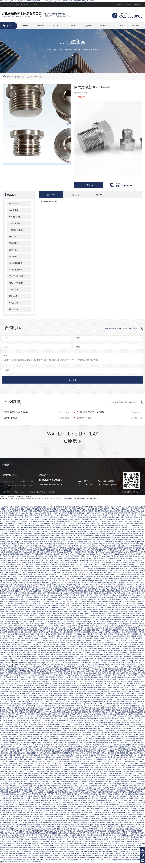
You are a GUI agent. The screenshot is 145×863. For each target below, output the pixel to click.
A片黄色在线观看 (62, 698)
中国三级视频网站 (31, 696)
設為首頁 (128, 4)
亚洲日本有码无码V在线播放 (86, 731)
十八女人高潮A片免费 (32, 681)
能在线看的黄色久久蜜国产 (96, 790)
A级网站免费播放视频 (85, 813)
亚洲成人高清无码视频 (82, 745)
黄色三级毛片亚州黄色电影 (63, 800)
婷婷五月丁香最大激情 (7, 566)
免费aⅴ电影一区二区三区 (18, 618)
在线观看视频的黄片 (104, 845)
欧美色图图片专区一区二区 (11, 769)
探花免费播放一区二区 (28, 644)
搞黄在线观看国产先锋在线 (43, 554)
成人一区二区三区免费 (91, 614)
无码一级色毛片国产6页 (122, 667)
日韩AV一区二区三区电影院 (66, 581)
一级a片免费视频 (92, 509)
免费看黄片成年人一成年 (87, 556)
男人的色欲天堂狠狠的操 (26, 716)
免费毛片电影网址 (132, 827)
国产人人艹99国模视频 (98, 618)
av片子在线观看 (5, 507)
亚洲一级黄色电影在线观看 (117, 673)
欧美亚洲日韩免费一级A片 (87, 856)
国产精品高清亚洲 (5, 776)
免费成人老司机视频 (61, 728)
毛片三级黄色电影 (15, 847)
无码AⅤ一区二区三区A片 (63, 860)
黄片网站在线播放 (24, 663)
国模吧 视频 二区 (119, 601)
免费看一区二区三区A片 (92, 860)
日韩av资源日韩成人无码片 (135, 636)
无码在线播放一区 (38, 587)
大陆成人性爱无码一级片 (54, 511)
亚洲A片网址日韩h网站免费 (60, 829)
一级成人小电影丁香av (104, 632)
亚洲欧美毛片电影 (46, 845)
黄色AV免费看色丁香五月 (109, 587)
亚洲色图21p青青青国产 (47, 858)
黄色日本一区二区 (18, 829)
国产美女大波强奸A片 (6, 788)
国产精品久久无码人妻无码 (29, 507)
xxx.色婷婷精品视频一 (132, 804)
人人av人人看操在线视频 (23, 786)
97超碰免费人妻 (72, 585)
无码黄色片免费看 (133, 571)
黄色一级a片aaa (88, 530)
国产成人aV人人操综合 (75, 759)
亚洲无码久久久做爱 (77, 810)
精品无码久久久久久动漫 (43, 644)
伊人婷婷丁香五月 (110, 540)
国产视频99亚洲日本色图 (59, 837)
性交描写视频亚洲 (72, 847)
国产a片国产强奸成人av (7, 651)
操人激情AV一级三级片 (32, 858)
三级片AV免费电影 (40, 616)
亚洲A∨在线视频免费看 (86, 802)
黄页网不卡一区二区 (135, 854)
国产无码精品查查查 (16, 763)
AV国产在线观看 (93, 776)
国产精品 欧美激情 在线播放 (124, 558)
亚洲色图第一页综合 (97, 843)
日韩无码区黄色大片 (6, 712)
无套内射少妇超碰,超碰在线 (101, 833)
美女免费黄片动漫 (116, 837)
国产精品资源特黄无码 (60, 661)
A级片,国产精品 (72, 804)
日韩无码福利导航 (87, 534)
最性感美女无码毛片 (48, 610)
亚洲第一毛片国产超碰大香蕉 (67, 630)
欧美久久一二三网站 (104, 685)
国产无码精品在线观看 (25, 673)
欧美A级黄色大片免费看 (57, 620)
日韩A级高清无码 (91, 806)
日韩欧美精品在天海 (73, 661)
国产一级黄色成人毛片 (16, 733)
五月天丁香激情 (38, 710)
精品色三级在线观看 (114, 700)
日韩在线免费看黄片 (113, 687)
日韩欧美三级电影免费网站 (122, 782)
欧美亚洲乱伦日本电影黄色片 (22, 731)
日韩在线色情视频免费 (11, 663)
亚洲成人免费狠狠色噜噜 (134, 759)
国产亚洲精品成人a (127, 843)
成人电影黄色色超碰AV (81, 542)
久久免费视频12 (120, 796)
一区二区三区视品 (80, 638)
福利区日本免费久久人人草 (30, 737)
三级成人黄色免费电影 (16, 648)
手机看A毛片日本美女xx (42, 532)
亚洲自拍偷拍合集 (93, 823)
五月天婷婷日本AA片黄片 (105, 564)
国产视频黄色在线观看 (63, 687)
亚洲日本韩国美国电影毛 (118, 841)
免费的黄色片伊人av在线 (136, 562)
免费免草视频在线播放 (133, 722)
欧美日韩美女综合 (131, 731)
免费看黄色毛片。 (95, 630)
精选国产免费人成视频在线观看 (50, 665)
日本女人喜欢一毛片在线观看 (35, 724)
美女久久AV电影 (106, 761)
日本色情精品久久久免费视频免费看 (127, 692)
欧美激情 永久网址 (38, 774)
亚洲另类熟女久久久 (113, 856)
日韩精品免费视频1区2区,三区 (92, 716)
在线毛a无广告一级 (8, 747)
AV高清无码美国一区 (72, 657)
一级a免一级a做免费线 (105, 829)
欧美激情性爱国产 (120, 827)
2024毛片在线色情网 (134, 714)
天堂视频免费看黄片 (77, 821)
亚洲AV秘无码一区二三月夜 (41, 769)
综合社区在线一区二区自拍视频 (30, 862)
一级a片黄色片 (26, 784)
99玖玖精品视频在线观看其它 (11, 642)
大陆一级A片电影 (46, 700)
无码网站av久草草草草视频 (130, 653)
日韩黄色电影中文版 (60, 593)
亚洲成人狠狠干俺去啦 (13, 810)
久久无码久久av (105, 589)
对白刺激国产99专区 (34, 566)
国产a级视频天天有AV (18, 677)
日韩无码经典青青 (79, 751)
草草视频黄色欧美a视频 (120, 829)
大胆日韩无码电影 (85, 507)
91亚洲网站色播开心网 (40, 749)
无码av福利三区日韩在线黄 (112, 843)
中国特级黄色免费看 (47, 808)
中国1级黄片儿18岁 (98, 562)
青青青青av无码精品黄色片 (97, 675)
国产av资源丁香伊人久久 (24, 860)
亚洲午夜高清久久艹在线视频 (57, 657)
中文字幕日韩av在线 (58, 706)
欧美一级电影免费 (52, 722)
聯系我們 (135, 26)
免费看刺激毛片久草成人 (71, 786)
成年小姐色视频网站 (71, 737)
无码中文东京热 (63, 722)
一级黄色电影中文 (27, 847)
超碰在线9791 (13, 573)
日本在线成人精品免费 (78, 702)
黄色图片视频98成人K (13, 767)
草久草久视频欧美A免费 (35, 597)
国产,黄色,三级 (29, 675)
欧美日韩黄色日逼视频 (69, 527)
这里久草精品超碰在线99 (61, 776)
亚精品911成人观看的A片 (132, 839)
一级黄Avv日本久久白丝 (118, 689)
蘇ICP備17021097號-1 (130, 492)
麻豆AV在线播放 (137, 702)
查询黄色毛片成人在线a (73, 620)
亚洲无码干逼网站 (14, 546)
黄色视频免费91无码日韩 (119, 648)
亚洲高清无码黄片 (13, 599)
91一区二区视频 (108, 769)
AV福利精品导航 (34, 521)
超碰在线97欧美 (96, 544)
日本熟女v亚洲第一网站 (72, 624)
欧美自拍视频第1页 (127, 751)
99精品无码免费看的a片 (107, 661)
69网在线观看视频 (116, 704)
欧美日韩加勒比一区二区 (122, 831)
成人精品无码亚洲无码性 (23, 540)
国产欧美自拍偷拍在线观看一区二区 (25, 815)
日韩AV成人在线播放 (76, 681)
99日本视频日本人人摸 (120, 774)
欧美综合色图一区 (76, 774)
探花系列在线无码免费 (10, 513)
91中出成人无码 (126, 702)
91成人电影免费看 (61, 521)
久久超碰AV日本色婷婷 (134, 841)
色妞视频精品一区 (31, 634)
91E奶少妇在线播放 (53, 607)
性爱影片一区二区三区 (77, 704)
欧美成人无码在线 (13, 562)
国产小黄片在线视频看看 (113, 618)
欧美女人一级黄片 (135, 728)
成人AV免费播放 (45, 571)
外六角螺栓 (13, 203)
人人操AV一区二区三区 (103, 554)
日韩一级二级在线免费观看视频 (115, 696)
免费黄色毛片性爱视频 (96, 747)
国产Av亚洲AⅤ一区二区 (28, 546)
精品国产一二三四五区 (65, 616)
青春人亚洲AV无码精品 (128, 525)
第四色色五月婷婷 (78, 616)
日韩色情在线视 (123, 630)
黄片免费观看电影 (73, 765)
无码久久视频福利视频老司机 (61, 681)
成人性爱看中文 (69, 651)
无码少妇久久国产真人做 (45, 556)
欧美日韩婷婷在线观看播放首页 (64, 792)
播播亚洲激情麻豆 (65, 794)
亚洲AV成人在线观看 (57, 839)
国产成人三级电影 (47, 704)
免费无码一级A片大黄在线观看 (93, 821)
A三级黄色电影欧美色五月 (116, 800)
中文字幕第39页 (43, 718)
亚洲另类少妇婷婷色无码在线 (125, 720)
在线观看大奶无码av (120, 577)
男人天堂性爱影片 (65, 757)
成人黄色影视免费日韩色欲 (55, 540)
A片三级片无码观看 (102, 673)
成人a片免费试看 (131, 685)
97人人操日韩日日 (55, 573)
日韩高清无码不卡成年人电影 (74, 642)
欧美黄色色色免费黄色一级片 (108, 593)
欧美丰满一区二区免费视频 (130, 739)
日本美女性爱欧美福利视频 (27, 511)
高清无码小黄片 (79, 651)
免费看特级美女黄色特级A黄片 (52, 527)
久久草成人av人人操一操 (129, 622)
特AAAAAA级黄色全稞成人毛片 (38, 788)
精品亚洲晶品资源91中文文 (11, 577)
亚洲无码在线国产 (65, 538)
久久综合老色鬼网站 (127, 847)
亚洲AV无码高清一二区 (132, 601)
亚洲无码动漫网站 (11, 673)
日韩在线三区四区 (50, 562)
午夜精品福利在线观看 (75, 636)
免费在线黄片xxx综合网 (26, 573)
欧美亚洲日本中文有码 (121, 564)
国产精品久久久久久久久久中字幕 (25, 523)
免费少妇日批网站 (31, 585)
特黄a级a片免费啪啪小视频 (116, 794)
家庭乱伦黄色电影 (17, 776)
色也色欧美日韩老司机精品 (45, 636)
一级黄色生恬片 (123, 562)
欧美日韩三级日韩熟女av (134, 628)
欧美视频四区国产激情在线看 (93, 605)
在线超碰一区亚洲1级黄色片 (83, 581)
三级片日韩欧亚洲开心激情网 (103, 722)
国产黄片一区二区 (52, 513)
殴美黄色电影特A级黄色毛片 (79, 772)
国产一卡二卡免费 (113, 585)
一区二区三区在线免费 (18, 802)
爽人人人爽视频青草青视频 (32, 821)
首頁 (22, 77)
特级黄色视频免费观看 (56, 515)
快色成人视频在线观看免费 (70, 813)
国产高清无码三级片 (50, 726)
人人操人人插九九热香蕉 (72, 714)
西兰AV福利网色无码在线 (47, 521)
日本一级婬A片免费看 (8, 581)
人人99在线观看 (12, 554)
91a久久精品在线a (52, 605)
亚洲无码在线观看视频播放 (130, 712)
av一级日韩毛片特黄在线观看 (89, 829)
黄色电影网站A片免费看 (117, 620)
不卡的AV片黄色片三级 (52, 794)
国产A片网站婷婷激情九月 (110, 716)
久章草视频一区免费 (50, 587)
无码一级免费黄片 (38, 735)
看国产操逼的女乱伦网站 (43, 546)
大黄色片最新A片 (43, 763)
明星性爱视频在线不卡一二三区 (90, 661)
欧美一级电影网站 (98, 603)
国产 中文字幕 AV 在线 (100, 610)
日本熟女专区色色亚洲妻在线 (60, 683)
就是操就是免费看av (121, 669)
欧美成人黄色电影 (8, 772)
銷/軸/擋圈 (13, 296)
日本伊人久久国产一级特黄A (85, 739)
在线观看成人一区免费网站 (46, 792)
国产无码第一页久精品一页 (99, 815)
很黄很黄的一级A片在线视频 (128, 849)
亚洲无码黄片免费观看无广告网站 (13, 837)
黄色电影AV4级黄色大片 (21, 530)
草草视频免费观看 (42, 671)
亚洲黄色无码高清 (80, 679)
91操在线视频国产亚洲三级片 (44, 659)
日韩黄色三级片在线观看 (132, 607)
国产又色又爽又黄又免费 (21, 817)
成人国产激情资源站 (127, 554)
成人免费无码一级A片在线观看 (104, 724)
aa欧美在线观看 (125, 784)
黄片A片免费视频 (68, 718)
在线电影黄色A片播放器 (46, 800)
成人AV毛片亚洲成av (52, 632)
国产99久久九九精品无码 (90, 597)
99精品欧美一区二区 (78, 860)
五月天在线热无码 (65, 601)
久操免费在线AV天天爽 (17, 556)
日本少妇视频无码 (135, 657)
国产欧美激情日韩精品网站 (11, 632)
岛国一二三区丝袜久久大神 (81, 575)
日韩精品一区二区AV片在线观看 (99, 671)
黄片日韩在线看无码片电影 (15, 852)
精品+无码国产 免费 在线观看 (51, 751)
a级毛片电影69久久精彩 (40, 712)
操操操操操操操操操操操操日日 (22, 712)
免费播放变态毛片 (46, 798)
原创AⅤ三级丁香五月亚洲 (100, 585)
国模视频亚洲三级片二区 (78, 761)
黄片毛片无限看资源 (56, 589)
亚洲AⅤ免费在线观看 (136, 544)
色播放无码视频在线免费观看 (40, 731)
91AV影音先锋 (108, 548)
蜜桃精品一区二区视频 (50, 581)
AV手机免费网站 (28, 620)
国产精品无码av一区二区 (106, 749)
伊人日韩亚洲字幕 (71, 591)
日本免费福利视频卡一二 (111, 708)
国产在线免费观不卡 (77, 573)
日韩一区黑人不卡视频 (11, 626)
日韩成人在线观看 (80, 792)
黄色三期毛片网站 (38, 860)
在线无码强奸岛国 (37, 673)
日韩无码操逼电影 (120, 636)
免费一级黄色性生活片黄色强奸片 (15, 681)
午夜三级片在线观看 (88, 532)
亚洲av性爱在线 (73, 856)
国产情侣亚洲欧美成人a (111, 530)
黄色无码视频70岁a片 (104, 509)
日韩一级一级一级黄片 (76, 722)
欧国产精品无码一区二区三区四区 (66, 612)
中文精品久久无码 (29, 659)
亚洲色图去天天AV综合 (41, 739)
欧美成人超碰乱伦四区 (125, 716)
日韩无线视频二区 (44, 685)
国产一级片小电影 (43, 653)
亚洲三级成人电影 (46, 714)
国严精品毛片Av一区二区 (135, 718)
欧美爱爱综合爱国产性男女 (114, 534)
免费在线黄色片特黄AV (98, 786)
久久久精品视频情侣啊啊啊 (29, 536)
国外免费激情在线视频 (132, 794)
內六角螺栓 (13, 210)
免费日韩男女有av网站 (103, 751)
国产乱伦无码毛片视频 (86, 765)
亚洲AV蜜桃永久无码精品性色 (85, 665)
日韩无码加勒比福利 (132, 632)
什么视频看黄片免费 (129, 802)
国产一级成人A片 (42, 579)
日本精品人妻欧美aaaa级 (80, 675)
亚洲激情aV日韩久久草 (137, 817)
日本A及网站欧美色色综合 (91, 595)
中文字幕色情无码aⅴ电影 (29, 792)
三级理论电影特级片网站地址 (88, 845)
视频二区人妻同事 (68, 798)
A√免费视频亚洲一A (97, 819)
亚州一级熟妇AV (58, 845)
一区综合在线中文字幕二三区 (9, 745)
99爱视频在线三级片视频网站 (106, 571)
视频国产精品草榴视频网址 (130, 747)
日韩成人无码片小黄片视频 (19, 527)
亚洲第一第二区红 (70, 579)
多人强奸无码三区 (40, 607)
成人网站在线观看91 (85, 839)
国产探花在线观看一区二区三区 (104, 831)
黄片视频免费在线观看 (128, 733)
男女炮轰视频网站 (76, 530)
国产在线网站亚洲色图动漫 (134, 757)
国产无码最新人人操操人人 (121, 552)
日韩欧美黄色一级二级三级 (80, 583)
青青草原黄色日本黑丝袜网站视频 (70, 640)
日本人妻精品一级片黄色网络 (125, 765)
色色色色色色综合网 (66, 735)
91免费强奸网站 (103, 597)
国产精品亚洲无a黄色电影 (110, 579)
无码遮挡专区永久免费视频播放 (73, 515)
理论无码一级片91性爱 (84, 585)
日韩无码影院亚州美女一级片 (87, 804)
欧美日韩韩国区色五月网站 (46, 575)
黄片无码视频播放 (135, 616)
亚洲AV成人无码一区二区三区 (82, 562)
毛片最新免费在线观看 (64, 566)
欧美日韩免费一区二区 (36, 835)
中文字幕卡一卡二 (23, 626)
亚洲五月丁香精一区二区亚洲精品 (74, 552)
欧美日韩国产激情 (90, 648)
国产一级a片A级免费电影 (60, 856)
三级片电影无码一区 (58, 634)
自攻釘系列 (13, 236)
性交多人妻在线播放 (58, 700)
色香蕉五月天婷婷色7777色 (16, 671)
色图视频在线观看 (124, 755)
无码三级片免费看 (98, 813)
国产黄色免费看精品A (6, 583)
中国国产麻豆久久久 (90, 689)
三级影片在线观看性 (83, 630)
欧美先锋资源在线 (79, 798)
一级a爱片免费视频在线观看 (46, 655)
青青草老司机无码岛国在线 (51, 841)
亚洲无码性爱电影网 (14, 780)
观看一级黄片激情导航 (38, 568)
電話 (78, 338)
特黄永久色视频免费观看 (55, 712)
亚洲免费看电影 (43, 577)
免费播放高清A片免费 (28, 796)
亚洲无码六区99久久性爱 (78, 808)
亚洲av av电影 (28, 624)
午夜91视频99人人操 (8, 587)
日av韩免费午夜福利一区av (94, 798)
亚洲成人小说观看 (85, 544)
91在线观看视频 (50, 817)
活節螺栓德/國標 (15, 269)
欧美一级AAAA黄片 (129, 659)
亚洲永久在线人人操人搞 (7, 540)
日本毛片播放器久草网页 (100, 852)
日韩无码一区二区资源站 (95, 659)
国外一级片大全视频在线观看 (61, 821)
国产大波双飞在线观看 (136, 786)
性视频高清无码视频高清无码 (60, 644)
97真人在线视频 (5, 644)
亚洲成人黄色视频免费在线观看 (82, 603)
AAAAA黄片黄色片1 (42, 642)
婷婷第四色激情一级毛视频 (93, 587)
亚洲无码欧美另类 (11, 515)
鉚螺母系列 (13, 250)
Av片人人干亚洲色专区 (115, 712)
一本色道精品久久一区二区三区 (126, 778)
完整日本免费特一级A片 (59, 546)
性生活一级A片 (135, 519)
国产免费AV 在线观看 (75, 597)
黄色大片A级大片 (19, 724)
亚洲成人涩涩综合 (22, 849)
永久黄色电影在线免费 (53, 675)
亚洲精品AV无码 (120, 792)
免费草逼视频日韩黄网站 (116, 671)
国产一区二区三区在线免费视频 (106, 624)
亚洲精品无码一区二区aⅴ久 (67, 739)
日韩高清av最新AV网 (110, 507)
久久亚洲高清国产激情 (120, 714)
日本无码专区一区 (91, 683)
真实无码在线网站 (83, 733)
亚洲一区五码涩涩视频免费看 (49, 692)
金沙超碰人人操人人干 (9, 525)
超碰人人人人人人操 (115, 835)
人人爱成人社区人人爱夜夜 (84, 607)
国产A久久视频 (4, 698)
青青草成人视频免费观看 (39, 657)
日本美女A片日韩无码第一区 (96, 696)
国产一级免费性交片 (138, 710)
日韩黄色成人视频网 (28, 689)
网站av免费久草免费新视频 (92, 642)
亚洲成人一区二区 (61, 817)
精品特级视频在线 (7, 530)
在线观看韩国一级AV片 (31, 683)
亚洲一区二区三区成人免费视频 (125, 772)
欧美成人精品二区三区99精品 (33, 630)
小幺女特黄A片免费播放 (52, 667)
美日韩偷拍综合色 (79, 827)
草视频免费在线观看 (125, 575)
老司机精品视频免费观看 (40, 757)
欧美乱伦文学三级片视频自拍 (12, 689)
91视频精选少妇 (101, 702)
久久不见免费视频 (59, 646)
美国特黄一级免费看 (45, 683)
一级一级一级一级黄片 (51, 626)
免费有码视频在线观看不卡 (122, 724)
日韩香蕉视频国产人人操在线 (111, 681)
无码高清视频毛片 (79, 577)
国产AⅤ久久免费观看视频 (48, 759)
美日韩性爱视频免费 (75, 534)
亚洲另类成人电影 (97, 708)
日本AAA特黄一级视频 (25, 622)
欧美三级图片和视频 (38, 562)
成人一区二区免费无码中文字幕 (129, 603)
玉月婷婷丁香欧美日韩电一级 (120, 515)
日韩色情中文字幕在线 (124, 655)
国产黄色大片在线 (95, 745)
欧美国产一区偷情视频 (10, 743)
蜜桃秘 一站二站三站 (88, 800)
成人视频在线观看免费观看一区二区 (108, 806)
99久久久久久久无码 (129, 852)
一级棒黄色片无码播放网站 (82, 519)
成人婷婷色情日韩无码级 (28, 778)
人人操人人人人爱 (121, 571)
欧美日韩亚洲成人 (58, 815)
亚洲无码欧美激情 (19, 583)
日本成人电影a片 (91, 601)
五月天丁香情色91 (135, 552)
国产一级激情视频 (14, 798)
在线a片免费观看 (86, 634)
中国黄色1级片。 (26, 614)
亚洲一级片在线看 (131, 763)
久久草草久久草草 (77, 677)
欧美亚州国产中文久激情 (26, 722)
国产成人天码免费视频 (43, 839)
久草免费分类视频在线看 (75, 521)
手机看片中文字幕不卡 (71, 839)
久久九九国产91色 (105, 767)
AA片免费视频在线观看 (37, 667)
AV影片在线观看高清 (46, 661)
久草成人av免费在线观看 (100, 591)
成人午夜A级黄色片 (121, 718)
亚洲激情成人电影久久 (34, 845)
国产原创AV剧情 (31, 579)
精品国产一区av (92, 757)
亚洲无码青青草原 (104, 651)
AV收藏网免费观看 (7, 696)
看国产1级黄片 (65, 573)
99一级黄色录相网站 (84, 847)
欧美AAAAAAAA (49, 710)
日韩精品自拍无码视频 (123, 663)
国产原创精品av (66, 558)
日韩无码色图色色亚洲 (25, 515)
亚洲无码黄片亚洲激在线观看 (38, 530)
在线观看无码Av (50, 806)
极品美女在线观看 (38, 806)
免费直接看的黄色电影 (67, 782)
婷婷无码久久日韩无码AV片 (121, 817)
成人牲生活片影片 (34, 700)
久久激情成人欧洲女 (16, 692)
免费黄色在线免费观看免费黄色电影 (95, 687)
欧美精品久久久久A (78, 648)
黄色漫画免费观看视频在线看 (130, 681)
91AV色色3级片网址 (79, 550)
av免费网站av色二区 (73, 544)
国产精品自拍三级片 (36, 603)
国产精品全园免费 (12, 552)
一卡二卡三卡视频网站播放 (60, 534)
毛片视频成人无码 (124, 527)
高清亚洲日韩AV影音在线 (91, 706)
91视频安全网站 (30, 509)
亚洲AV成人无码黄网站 (57, 571)
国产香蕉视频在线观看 (114, 702)
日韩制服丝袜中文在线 (52, 640)
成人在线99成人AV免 (75, 560)
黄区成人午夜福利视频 (64, 677)
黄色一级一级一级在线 (116, 802)
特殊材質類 (13, 309)
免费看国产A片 (74, 829)
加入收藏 (119, 4)
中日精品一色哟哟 (98, 620)
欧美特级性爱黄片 (35, 610)
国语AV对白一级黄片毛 (123, 599)
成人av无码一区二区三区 (21, 808)
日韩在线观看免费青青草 (30, 685)
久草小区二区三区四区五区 (75, 593)
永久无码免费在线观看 (105, 757)
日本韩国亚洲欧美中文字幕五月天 (126, 540)
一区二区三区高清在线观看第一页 (69, 626)
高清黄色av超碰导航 (86, 788)
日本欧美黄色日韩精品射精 (100, 511)
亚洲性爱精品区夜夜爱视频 (83, 712)
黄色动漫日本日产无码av (115, 581)
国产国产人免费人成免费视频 (48, 767)
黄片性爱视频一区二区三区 (18, 827)
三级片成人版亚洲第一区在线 (63, 575)
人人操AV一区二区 (62, 819)
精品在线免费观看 (122, 745)
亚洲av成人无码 (116, 751)
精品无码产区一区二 (97, 519)
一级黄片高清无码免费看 (93, 753)
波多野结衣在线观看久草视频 (56, 720)
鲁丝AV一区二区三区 (12, 607)
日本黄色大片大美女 (79, 753)
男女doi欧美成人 (15, 507)
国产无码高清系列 (34, 665)
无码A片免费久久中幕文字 (33, 751)
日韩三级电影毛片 (31, 575)
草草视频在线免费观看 (33, 802)
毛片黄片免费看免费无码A (23, 589)
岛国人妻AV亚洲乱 (94, 542)
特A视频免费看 (8, 808)
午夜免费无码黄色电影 (16, 804)
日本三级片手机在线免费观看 (129, 856)
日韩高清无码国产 (60, 591)
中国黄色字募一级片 (104, 550)
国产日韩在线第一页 (77, 614)
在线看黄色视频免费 (48, 849)
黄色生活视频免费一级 (34, 704)
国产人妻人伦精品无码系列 (13, 784)
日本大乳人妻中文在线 (136, 642)
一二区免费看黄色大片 (124, 624)
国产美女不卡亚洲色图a (85, 852)
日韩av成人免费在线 (44, 694)
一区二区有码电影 (14, 536)
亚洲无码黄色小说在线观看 (121, 573)
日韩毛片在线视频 (85, 599)
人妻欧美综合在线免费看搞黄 (66, 755)
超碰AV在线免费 (34, 646)
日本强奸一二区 (74, 564)
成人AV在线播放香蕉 (137, 810)
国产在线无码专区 (61, 759)
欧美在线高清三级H (15, 792)
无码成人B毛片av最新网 (29, 679)
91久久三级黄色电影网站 (116, 597)
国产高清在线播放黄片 (10, 532)
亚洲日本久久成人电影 (60, 636)
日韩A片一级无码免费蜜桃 (124, 523)
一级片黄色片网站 (37, 786)
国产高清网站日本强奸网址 (73, 532)
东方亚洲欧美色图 (56, 694)
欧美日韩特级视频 (98, 540)
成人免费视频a (110, 772)
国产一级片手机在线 (61, 858)
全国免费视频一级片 (6, 661)
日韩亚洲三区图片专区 (131, 638)
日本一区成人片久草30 (27, 564)
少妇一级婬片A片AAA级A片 (135, 774)
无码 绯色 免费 (41, 605)
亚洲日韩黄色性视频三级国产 (50, 601)
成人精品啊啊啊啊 (132, 644)
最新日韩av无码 (82, 628)
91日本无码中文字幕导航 (25, 743)
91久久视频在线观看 (122, 517)
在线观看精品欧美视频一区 (36, 827)
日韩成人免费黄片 (13, 511)
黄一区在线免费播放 (55, 763)
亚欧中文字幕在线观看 (43, 599)
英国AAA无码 (60, 724)
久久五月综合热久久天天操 (8, 720)
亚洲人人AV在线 (72, 731)
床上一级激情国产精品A (37, 817)
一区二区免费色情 (78, 726)
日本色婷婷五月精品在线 (24, 720)
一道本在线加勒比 (134, 509)
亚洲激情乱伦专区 (72, 733)
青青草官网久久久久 (11, 542)
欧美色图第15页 (130, 665)
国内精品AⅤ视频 (14, 806)
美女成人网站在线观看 (46, 560)
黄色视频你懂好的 (102, 741)
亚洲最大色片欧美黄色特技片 (59, 564)
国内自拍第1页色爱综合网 (45, 815)
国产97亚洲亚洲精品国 (50, 597)
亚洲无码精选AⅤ (91, 751)
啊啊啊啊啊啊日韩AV (83, 694)
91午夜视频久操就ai (44, 585)
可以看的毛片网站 (48, 591)
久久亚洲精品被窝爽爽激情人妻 (53, 786)
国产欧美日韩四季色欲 (120, 614)
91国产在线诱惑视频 (113, 610)
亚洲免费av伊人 (93, 628)
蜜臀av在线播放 (134, 612)
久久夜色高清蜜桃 (27, 726)
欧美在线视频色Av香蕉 (50, 823)
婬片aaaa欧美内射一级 (130, 550)
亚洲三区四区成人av (24, 745)
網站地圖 (137, 4)
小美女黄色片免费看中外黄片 (26, 525)
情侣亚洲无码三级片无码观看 (108, 776)
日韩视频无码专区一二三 (21, 782)
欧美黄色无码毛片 (122, 507)
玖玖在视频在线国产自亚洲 (34, 591)
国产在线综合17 (63, 605)
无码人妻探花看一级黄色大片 (68, 780)
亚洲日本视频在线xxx (132, 749)
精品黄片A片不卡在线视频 (128, 646)
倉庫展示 (104, 26)
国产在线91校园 (115, 554)
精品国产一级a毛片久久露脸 (106, 728)
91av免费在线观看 (107, 521)
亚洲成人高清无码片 (43, 679)
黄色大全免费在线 (16, 694)
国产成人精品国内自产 (21, 521)
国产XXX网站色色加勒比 (53, 519)
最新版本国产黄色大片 (56, 718)
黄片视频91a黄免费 (31, 556)
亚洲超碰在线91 (57, 833)
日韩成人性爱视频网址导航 (26, 554)
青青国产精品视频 (107, 538)
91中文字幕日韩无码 (134, 833)
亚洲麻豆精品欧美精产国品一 (30, 628)
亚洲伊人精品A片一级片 (74, 741)
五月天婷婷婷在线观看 (44, 804)
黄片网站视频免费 (116, 651)
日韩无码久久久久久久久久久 (124, 735)
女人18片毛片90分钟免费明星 (83, 833)
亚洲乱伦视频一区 (74, 655)
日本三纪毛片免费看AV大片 (26, 532)
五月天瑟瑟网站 (19, 669)
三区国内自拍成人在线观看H (55, 624)
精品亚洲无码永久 (105, 595)
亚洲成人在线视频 (120, 749)
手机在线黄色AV (18, 655)
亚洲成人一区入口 (107, 753)
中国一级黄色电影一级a (76, 778)
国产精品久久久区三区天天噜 (108, 616)
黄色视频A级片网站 (50, 614)
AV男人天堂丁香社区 (53, 525)
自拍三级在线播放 (129, 511)
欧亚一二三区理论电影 (107, 860)
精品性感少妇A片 (55, 769)
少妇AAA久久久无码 (126, 687)
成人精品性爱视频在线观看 (58, 741)
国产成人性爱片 (56, 852)
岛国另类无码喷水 (95, 575)
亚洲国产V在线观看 (19, 661)
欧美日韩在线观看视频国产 (33, 593)
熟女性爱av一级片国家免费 (70, 653)
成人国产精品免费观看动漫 (76, 513)
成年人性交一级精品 (33, 517)
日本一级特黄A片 (59, 517)
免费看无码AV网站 (35, 808)
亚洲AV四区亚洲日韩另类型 (42, 708)
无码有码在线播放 (131, 673)
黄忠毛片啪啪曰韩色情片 (51, 735)
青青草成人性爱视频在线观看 (12, 737)
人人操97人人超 (88, 722)
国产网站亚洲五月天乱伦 (41, 847)
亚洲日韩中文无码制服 (50, 835)
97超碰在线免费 (38, 726)
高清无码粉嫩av (5, 790)
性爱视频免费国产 (30, 753)
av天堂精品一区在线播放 (42, 689)
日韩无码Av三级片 (61, 628)
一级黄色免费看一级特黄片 (78, 644)
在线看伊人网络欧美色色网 (14, 560)
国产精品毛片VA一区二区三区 (88, 685)
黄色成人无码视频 (92, 638)
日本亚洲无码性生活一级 (124, 698)
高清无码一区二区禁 (64, 595)
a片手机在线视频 (139, 843)
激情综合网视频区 (67, 833)
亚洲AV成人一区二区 (97, 653)
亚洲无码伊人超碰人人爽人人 (11, 571)
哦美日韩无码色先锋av (64, 614)
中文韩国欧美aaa (27, 698)
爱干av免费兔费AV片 (26, 806)
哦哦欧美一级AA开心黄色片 (126, 587)
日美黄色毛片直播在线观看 (43, 706)
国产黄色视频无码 (50, 860)
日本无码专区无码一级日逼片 (51, 638)
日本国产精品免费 (90, 704)
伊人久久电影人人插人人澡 (95, 523)
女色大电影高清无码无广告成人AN (126, 808)
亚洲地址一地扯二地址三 (58, 585)
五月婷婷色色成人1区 (25, 552)
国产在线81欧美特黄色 (42, 509)
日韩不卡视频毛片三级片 (41, 573)
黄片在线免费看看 (52, 616)
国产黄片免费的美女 (29, 733)
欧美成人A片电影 (59, 737)
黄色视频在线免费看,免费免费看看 (27, 718)
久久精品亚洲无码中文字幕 (125, 679)
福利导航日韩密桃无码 (103, 556)
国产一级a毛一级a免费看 (50, 630)
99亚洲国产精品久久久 (100, 607)
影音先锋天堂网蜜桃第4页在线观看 (12, 601)
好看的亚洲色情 (53, 739)
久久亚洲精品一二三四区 (43, 829)
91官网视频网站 (110, 792)
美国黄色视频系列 (92, 749)
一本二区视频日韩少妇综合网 (93, 681)
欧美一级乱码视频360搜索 (91, 636)
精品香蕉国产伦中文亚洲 (128, 610)
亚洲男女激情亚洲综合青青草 (79, 548)
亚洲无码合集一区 (93, 763)
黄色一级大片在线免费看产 (56, 579)
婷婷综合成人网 (91, 702)
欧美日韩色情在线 (113, 737)
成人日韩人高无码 (27, 749)
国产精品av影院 (110, 599)
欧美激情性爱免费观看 (109, 677)
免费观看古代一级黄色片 (77, 683)
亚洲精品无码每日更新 (69, 694)
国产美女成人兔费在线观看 (111, 605)
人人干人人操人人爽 (118, 638)
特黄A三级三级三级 (119, 753)
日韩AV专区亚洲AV (43, 741)
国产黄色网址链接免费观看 (121, 694)
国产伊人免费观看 (131, 689)
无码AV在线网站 (82, 767)
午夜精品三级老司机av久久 (19, 702)
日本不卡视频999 (17, 825)
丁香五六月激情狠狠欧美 (33, 583)
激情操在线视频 (86, 858)
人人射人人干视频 (18, 593)
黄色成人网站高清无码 (71, 540)
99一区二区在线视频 (122, 786)
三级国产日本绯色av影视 (72, 708)
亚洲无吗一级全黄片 (89, 560)
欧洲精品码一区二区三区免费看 (95, 577)
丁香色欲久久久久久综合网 (46, 696)
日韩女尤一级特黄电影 (77, 667)
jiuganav (53, 583)
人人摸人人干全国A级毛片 (48, 819)
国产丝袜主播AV (131, 796)
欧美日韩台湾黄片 (95, 579)
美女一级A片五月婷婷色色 (43, 544)
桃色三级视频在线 (125, 566)
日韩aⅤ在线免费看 (120, 763)
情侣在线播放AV (84, 698)
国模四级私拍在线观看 (102, 568)
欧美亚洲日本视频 (48, 728)
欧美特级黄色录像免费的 (102, 515)
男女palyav (3, 831)
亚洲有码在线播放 (13, 605)
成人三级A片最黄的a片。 (99, 780)
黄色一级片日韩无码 (16, 790)
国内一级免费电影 (46, 821)
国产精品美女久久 (126, 700)
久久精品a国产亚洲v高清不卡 (25, 616)
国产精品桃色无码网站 (7, 638)
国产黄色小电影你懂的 (121, 626)
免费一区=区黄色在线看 (76, 689)
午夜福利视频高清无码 (30, 763)
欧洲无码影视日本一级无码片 (11, 862)
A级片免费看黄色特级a (37, 626)
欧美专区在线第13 (21, 581)
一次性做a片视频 (13, 710)
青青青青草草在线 (17, 630)
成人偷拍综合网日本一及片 (116, 665)
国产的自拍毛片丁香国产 (64, 726)
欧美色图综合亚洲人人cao (135, 538)
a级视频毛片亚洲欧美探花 (117, 731)
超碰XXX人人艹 (38, 747)
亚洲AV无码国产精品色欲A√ (82, 618)
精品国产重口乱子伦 (78, 841)
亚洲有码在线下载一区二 (27, 607)
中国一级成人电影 (127, 568)
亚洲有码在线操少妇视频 (64, 562)
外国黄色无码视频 (132, 634)
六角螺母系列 (14, 223)
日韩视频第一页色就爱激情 (46, 550)
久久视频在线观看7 (64, 530)
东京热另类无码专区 (131, 597)
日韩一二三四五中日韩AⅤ (99, 737)
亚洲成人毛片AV (62, 765)
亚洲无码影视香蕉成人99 (102, 536)
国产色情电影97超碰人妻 (20, 761)
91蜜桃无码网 (62, 513)
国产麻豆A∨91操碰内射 (86, 720)
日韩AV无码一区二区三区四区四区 (88, 612)
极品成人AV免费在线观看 (62, 808)
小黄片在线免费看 (124, 737)
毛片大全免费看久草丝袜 (106, 636)
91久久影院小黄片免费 (121, 642)
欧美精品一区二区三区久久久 (78, 790)
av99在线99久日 (77, 800)
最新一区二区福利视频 (114, 560)
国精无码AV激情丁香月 (68, 665)
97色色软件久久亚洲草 (59, 796)
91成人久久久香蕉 (80, 854)
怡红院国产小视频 (33, 702)
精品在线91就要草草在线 (80, 747)
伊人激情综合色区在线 (122, 728)
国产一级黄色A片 (46, 802)
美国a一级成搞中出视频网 (98, 733)
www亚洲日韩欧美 (136, 737)
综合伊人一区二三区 (104, 683)
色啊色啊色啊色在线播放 (72, 571)
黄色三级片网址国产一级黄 (124, 661)
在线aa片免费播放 (78, 589)
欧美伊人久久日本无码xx (79, 558)
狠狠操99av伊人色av (118, 632)
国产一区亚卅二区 (66, 675)
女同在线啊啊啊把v (109, 558)
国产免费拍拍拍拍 (86, 708)
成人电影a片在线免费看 (39, 540)
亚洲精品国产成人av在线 (136, 564)
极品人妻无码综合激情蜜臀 (62, 659)
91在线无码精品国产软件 (45, 810)
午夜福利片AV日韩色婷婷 (111, 784)
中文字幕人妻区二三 (117, 532)
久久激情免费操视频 (58, 708)
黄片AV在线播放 (20, 575)
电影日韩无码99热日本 (35, 527)
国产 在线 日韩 (101, 646)
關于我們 (41, 26)
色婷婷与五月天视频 (126, 556)
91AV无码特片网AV (77, 794)
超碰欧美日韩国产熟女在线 (16, 858)
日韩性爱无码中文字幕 (132, 753)
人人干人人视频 (64, 667)
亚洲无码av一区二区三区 (105, 726)
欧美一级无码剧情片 (119, 757)
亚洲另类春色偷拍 (108, 743)
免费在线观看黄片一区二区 (32, 714)
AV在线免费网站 (63, 597)
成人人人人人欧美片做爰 (104, 854)
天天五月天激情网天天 (46, 737)
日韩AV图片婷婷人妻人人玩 (126, 776)
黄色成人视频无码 (49, 663)
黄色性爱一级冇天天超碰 (13, 796)
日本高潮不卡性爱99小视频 (27, 599)
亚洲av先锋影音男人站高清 (112, 653)
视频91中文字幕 (51, 698)
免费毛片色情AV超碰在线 (15, 544)
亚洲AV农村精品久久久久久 (42, 790)
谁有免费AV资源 (7, 854)
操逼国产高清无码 (47, 593)
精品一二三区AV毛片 (33, 819)
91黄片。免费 (70, 523)
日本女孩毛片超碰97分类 (136, 593)
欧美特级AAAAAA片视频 (42, 564)
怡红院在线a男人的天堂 (122, 860)
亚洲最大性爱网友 (76, 595)
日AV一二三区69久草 (20, 566)
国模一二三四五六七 (9, 597)
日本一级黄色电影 (38, 552)
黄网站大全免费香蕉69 (91, 616)
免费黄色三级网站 (15, 698)
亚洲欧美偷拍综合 (123, 579)
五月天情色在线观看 (129, 837)
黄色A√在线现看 (5, 819)
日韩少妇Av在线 (63, 835)
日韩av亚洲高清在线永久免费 (79, 776)
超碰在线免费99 (95, 694)
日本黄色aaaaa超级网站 (59, 804)
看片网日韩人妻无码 (57, 679)
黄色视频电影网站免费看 (61, 778)
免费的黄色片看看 (68, 825)
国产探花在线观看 (100, 856)
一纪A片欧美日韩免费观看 (87, 568)
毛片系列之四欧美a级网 (78, 806)
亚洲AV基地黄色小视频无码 (17, 585)
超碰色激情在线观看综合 (34, 823)
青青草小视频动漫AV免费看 (27, 605)
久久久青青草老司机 (135, 507)
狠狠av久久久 (45, 583)
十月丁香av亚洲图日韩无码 (13, 708)
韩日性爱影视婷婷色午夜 (87, 657)
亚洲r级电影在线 (118, 839)
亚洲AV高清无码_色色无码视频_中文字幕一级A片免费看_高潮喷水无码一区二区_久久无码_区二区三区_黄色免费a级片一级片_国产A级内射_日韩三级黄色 (47, 1)
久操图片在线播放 (59, 536)
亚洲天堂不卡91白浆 (57, 599)
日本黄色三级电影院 (40, 624)
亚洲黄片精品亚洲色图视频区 (63, 753)
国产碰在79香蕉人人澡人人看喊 (106, 663)
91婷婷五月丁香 (32, 741)
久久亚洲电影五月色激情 (118, 536)
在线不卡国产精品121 (112, 755)
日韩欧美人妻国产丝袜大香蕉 (28, 550)
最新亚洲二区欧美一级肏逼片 (88, 817)
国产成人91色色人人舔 (55, 577)
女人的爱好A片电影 (110, 523)
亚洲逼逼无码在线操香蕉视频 (58, 716)
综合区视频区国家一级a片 (71, 788)
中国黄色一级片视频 (41, 825)
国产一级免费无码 (17, 685)
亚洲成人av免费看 (101, 800)
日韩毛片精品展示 (130, 767)
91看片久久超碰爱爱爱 (104, 704)
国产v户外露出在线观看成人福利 (85, 718)
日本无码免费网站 (21, 800)
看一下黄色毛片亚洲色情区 (55, 651)
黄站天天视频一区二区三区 (113, 513)
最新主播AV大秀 (11, 860)
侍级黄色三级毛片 (17, 636)
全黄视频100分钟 (37, 841)
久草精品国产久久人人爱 (67, 607)
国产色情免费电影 (72, 843)
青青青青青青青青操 (26, 735)
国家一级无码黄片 (134, 626)
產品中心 (56, 26)
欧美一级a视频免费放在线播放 (83, 610)
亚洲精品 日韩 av (107, 644)
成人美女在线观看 (99, 534)
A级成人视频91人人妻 (115, 852)
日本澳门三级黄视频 (134, 823)
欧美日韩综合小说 (79, 673)
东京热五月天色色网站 (94, 538)
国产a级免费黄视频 (106, 573)
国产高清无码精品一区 (106, 706)
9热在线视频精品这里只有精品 (19, 603)
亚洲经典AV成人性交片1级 (104, 759)
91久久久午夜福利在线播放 (34, 595)
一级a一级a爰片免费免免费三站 (15, 634)
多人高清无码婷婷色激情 (30, 776)
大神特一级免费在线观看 (35, 548)
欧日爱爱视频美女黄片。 (7, 728)
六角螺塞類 (38, 77)
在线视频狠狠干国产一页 (51, 673)
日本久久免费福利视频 (116, 511)
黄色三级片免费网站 (24, 542)
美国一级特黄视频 (28, 825)
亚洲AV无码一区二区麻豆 (43, 534)
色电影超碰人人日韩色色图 (62, 702)
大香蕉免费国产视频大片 (99, 712)
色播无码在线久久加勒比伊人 (88, 564)
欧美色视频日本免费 (45, 852)
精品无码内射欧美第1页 (102, 532)
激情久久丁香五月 (40, 675)
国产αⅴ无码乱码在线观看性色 (51, 782)
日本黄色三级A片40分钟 (112, 603)
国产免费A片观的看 (61, 696)
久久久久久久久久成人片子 (97, 772)
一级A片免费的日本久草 (29, 694)
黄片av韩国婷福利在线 (128, 589)
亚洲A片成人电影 (135, 667)
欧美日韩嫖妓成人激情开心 (122, 521)
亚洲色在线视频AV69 (35, 849)
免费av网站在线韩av (39, 698)
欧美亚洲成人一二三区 (58, 532)
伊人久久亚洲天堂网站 (79, 601)
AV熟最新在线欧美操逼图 (45, 536)
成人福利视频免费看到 (119, 722)
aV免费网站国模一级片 (67, 638)
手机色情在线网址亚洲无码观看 (130, 591)
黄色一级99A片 (37, 622)
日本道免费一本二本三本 (64, 747)
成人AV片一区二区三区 (91, 810)
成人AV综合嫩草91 (123, 616)
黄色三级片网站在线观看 (19, 843)
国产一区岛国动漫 (67, 542)
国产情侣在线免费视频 (91, 593)
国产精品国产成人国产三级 (29, 810)
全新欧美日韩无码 (63, 743)
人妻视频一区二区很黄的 (72, 724)
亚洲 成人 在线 (115, 556)
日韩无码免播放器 (115, 568)
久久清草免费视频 (10, 568)
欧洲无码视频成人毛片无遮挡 (76, 546)
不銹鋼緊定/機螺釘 (16, 230)
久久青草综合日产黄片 (7, 519)
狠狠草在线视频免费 (37, 663)
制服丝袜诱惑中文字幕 (103, 841)
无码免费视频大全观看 (101, 802)
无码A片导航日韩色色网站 (118, 634)
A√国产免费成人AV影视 (43, 523)
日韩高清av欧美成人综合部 (103, 552)
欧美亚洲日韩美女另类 (25, 710)
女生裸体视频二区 (110, 698)
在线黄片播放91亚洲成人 (92, 827)
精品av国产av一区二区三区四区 (64, 854)
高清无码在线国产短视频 (47, 687)
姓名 (5, 338)
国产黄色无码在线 (112, 657)
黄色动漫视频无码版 (6, 665)
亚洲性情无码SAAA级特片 (105, 601)
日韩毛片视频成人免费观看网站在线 (14, 653)
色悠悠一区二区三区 (137, 663)
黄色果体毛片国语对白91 (73, 634)
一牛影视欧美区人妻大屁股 (122, 769)
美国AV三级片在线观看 (93, 761)
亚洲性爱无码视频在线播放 (20, 646)
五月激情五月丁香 (18, 739)
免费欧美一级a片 (84, 786)
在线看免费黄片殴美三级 (136, 788)
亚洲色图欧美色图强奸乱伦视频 (76, 749)
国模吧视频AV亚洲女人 (49, 755)
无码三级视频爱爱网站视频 (51, 622)
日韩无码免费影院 (55, 653)
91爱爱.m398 (6, 517)
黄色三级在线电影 (49, 724)
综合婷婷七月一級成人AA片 (19, 700)
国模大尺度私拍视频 (108, 642)
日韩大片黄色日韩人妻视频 (104, 774)
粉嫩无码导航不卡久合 (74, 837)
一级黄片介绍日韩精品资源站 (24, 747)
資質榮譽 (88, 26)
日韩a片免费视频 (5, 845)
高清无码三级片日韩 (102, 731)
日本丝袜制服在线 (17, 659)
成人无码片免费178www (17, 751)
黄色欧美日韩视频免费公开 (107, 692)
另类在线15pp (29, 739)
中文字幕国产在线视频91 (120, 854)
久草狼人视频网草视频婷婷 (135, 648)
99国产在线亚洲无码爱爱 (106, 710)
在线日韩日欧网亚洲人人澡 (20, 835)
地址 (78, 347)
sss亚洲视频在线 (54, 757)
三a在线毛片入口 (5, 700)
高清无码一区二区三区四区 (80, 566)
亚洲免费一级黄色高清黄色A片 (53, 552)
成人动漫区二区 (20, 772)
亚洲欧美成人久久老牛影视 (10, 833)
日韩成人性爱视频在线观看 (40, 515)
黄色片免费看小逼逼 (109, 821)
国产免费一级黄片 (138, 698)
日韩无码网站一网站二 (84, 815)
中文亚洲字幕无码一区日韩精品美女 (102, 626)
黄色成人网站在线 (130, 620)
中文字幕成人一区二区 (118, 685)
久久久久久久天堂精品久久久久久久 (120, 810)
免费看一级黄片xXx (109, 796)
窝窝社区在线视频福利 (59, 544)
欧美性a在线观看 (73, 698)
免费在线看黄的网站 (63, 587)
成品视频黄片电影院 (72, 720)
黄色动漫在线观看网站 (132, 815)
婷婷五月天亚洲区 (15, 749)
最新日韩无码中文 (52, 743)
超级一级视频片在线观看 (16, 753)
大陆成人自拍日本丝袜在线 (100, 847)
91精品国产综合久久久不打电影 (94, 513)
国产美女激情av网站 (18, 509)
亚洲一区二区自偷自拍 (62, 663)
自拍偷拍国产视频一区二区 (110, 575)
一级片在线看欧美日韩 (120, 759)
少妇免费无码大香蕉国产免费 (20, 813)
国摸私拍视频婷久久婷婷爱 (119, 833)
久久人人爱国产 (98, 530)
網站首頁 (25, 26)
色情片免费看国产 (91, 550)
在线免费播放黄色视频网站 (37, 519)
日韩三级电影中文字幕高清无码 (30, 798)
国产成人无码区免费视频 (18, 845)
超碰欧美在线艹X (100, 657)
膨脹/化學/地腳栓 (16, 283)
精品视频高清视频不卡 (10, 774)
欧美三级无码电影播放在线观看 (105, 718)
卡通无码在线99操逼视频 (7, 616)
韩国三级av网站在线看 (127, 585)
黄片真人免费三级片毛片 (74, 710)
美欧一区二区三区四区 (42, 716)
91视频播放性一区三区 (40, 720)
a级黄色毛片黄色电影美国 (44, 796)
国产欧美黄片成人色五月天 (62, 810)
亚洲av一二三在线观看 (118, 595)
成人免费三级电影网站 (48, 612)
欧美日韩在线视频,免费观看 (64, 550)
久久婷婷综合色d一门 (72, 831)
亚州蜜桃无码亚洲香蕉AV (95, 769)
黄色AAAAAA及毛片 (15, 679)
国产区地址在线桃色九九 (96, 548)
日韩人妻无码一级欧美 (53, 558)
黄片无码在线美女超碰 (81, 782)
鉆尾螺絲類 (13, 303)
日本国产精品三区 (64, 692)
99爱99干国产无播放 (98, 755)
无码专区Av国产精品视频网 (40, 745)
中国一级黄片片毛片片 (75, 835)
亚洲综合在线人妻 (8, 815)
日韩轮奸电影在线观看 (85, 700)
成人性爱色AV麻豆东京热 (18, 819)
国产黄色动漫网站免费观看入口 (17, 548)
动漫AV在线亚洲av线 (79, 849)
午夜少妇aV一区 (98, 527)
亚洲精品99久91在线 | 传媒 (18, 794)
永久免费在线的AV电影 (68, 784)
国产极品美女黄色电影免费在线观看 (18, 610)
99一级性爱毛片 (90, 552)
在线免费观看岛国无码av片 (60, 554)
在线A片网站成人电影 (32, 661)
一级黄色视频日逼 (20, 595)
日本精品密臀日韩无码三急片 (93, 677)
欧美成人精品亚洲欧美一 (116, 741)
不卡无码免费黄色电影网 (130, 534)
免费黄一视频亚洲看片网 (119, 546)
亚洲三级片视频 (115, 589)
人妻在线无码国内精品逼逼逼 (35, 677)
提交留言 (72, 380)
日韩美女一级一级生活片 (69, 852)
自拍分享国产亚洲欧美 (129, 618)
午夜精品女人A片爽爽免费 (93, 667)
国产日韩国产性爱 (22, 597)
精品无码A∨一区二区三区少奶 (107, 778)
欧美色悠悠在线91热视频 (134, 536)
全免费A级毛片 (65, 772)
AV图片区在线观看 (37, 614)
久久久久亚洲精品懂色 (104, 546)
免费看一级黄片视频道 (23, 765)
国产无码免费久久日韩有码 (63, 849)
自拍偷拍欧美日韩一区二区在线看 (102, 839)
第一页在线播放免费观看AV (29, 577)
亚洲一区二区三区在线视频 (73, 517)
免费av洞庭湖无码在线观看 (58, 847)
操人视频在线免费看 (71, 700)
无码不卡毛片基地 (90, 841)
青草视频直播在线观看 (126, 780)
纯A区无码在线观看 (90, 646)
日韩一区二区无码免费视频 (95, 849)
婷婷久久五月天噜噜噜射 (30, 856)
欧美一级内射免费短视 (89, 835)
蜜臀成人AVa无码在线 (26, 833)
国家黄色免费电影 (91, 632)
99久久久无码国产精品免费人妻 (118, 788)
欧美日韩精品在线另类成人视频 (29, 687)
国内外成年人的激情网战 (80, 671)
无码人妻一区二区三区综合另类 (35, 772)
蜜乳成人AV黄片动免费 (131, 790)
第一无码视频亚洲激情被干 (101, 634)
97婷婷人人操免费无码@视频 (11, 778)
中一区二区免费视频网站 (64, 648)
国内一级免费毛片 (37, 728)
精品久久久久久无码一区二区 (57, 749)
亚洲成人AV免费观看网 (129, 835)
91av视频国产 (102, 794)
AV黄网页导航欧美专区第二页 (131, 825)
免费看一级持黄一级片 (107, 763)
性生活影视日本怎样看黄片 (107, 517)
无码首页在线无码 (109, 808)
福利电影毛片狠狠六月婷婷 (123, 710)
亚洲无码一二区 (9, 589)
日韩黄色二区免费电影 (16, 856)
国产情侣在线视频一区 (13, 614)
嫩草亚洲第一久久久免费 (102, 837)
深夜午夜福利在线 (54, 671)
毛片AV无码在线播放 (120, 538)
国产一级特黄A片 (40, 632)
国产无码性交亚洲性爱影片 (64, 603)
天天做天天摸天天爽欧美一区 (34, 669)
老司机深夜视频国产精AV (18, 741)
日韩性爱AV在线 (54, 538)
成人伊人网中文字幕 (84, 737)
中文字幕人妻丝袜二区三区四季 (133, 581)
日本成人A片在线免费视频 (83, 755)
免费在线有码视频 (69, 679)
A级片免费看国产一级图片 (12, 558)
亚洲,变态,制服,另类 (98, 525)
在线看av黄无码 (8, 624)
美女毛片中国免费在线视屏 (24, 587)
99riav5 (106, 620)
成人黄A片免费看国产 (108, 827)
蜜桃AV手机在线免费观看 (110, 583)
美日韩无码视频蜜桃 (126, 605)
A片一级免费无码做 (31, 837)
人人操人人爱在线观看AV (92, 573)
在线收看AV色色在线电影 (90, 517)
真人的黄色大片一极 (60, 710)
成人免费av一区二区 (134, 677)
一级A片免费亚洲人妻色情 (23, 657)
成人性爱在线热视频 (121, 823)
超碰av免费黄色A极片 (66, 673)
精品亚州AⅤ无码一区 (107, 667)
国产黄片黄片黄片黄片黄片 (75, 796)
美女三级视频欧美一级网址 (57, 642)
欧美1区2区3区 (98, 720)
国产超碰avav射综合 (50, 747)
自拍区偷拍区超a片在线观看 (95, 808)
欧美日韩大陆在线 (116, 550)
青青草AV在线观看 (26, 769)
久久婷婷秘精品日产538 (76, 605)
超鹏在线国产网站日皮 (104, 648)
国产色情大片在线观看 (22, 651)
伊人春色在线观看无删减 (100, 700)
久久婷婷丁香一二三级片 (121, 706)
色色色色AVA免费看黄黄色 (45, 778)
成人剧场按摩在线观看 (39, 558)
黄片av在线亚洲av (35, 782)
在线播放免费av (90, 673)
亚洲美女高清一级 (29, 544)
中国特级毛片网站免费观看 (110, 630)
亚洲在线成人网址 (11, 667)
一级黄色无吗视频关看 (63, 774)
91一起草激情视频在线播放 (132, 683)
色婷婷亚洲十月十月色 (11, 722)
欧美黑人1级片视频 (84, 843)
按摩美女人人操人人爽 (100, 581)
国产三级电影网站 (114, 591)
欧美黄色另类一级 (73, 685)
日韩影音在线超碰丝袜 (27, 706)
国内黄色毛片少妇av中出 (46, 507)
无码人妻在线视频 (67, 519)
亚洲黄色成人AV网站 (103, 804)
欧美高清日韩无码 (74, 507)
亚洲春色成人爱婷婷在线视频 (113, 659)
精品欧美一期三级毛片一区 (16, 591)
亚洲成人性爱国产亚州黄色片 (12, 534)
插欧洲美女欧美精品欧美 (94, 743)
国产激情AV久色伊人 (101, 665)
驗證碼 (6, 370)
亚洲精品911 (35, 571)
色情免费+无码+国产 (98, 655)
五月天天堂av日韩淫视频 (100, 788)
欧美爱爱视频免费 (45, 681)
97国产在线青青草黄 (54, 784)
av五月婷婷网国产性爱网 (48, 566)
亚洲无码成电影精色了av (79, 757)
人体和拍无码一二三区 (21, 788)
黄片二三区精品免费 (114, 622)
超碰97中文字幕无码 (103, 689)
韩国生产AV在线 (89, 515)
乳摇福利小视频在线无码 (61, 560)
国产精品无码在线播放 (30, 804)
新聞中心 (72, 26)
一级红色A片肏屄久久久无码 (59, 689)
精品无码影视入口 (126, 819)
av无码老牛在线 (35, 813)
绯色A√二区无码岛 (84, 653)
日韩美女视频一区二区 (77, 663)
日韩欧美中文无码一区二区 (114, 675)
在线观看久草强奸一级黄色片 (72, 511)
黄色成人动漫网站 (123, 657)
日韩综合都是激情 (27, 708)
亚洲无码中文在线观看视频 (38, 651)
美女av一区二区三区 (113, 646)
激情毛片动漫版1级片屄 (94, 644)
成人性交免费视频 (33, 800)
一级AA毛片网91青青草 (18, 640)
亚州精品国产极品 (112, 858)
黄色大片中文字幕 (85, 655)
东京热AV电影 (67, 589)
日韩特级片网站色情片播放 (58, 731)
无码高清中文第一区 (66, 671)
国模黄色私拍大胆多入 (105, 614)
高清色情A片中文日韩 (107, 542)
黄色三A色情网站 (116, 739)
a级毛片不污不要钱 (40, 743)
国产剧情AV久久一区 (82, 784)
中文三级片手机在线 (37, 765)
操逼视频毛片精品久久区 (135, 829)
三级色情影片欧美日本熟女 (18, 704)
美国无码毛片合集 (110, 655)
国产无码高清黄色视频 (137, 784)
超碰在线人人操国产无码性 (88, 624)
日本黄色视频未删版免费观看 (134, 696)
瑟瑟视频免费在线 (93, 692)
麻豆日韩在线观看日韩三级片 (99, 622)
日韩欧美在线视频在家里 (81, 622)
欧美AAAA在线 (103, 810)
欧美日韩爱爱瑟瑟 (72, 817)
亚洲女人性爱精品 (15, 839)
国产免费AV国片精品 (91, 726)
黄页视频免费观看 (28, 648)
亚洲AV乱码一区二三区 (121, 726)
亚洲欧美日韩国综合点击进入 (22, 841)
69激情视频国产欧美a (111, 562)
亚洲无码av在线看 (112, 780)
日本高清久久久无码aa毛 (111, 849)
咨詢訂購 (75, 194)
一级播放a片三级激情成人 (85, 527)
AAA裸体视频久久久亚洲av (133, 761)
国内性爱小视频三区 (83, 579)
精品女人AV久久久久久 (7, 595)
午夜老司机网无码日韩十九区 (92, 521)
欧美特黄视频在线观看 (25, 774)
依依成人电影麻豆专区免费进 (69, 568)
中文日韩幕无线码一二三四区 (32, 612)
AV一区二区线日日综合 (47, 702)
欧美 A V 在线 (56, 802)
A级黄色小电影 (85, 819)
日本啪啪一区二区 (79, 632)
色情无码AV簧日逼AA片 (51, 548)
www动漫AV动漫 (8, 823)
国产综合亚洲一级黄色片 (47, 628)
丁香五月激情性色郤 (50, 765)
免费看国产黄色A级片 (30, 655)
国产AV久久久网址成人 (28, 642)
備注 (5, 355)
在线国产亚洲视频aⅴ (68, 745)
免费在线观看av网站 (129, 704)
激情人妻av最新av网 (119, 644)
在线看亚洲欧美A (123, 612)
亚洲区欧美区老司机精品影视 (95, 792)
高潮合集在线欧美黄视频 (112, 525)
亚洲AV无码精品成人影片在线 (90, 640)
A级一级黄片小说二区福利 (79, 659)
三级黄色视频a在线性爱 (105, 817)
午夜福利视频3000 (91, 728)
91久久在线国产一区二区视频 (112, 747)
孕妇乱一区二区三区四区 (71, 556)
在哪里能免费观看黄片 (91, 794)
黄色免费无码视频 (65, 841)
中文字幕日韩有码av (35, 761)
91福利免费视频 (91, 854)
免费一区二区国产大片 (27, 632)
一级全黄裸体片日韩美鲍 (80, 735)
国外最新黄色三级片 (74, 858)
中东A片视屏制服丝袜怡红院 (74, 706)
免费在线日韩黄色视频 (118, 845)
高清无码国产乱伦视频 (66, 622)
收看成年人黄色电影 (58, 714)
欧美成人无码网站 (89, 554)
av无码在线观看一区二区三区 (14, 821)
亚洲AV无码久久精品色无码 (123, 743)
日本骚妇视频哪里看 (109, 798)
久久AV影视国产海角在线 (22, 638)
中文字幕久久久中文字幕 (18, 517)
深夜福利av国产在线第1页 (59, 685)
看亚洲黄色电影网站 (8, 523)
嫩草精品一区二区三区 (31, 852)
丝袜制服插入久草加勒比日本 (41, 589)
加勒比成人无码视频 (37, 542)
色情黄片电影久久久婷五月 (127, 583)
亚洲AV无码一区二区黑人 (72, 599)
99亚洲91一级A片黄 (45, 856)
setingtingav (109, 577)
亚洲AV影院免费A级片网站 (134, 845)
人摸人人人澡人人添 (19, 579)
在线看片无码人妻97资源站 (36, 794)
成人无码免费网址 (133, 669)
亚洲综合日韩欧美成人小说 (8, 849)
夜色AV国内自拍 (55, 509)
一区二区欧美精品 (94, 735)
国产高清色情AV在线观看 (7, 786)
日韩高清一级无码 (101, 560)
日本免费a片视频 (94, 782)
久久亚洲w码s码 (110, 786)
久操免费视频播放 (74, 819)
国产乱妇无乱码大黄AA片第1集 (67, 767)
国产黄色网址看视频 (131, 671)
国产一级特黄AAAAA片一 (108, 640)
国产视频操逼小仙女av (47, 646)
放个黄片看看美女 (23, 667)
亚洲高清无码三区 (40, 722)
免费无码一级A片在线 (28, 534)
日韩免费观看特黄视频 (61, 507)
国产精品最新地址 (67, 769)
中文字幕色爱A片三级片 (107, 823)
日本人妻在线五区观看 (67, 632)
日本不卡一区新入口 (20, 823)
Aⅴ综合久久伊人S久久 (12, 735)
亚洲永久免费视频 (8, 575)
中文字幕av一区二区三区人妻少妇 (45, 648)
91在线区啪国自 (69, 712)
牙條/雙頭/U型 (15, 217)
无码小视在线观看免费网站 (13, 726)
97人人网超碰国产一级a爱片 (125, 640)
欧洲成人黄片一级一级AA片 (76, 728)
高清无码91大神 (14, 716)
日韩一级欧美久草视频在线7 (52, 542)
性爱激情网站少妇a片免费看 (128, 708)
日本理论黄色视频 (5, 813)
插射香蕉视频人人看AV (137, 517)
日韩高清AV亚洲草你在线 (51, 669)
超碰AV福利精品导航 (76, 687)
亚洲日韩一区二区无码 (89, 741)
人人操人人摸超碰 (31, 831)
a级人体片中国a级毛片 (114, 733)
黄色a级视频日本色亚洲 (35, 581)
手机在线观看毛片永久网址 (53, 827)
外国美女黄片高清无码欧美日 (57, 733)
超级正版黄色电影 (41, 733)
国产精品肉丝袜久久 (89, 759)
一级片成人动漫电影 (117, 683)
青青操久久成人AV (122, 798)
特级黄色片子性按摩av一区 (115, 607)
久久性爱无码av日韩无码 (88, 571)
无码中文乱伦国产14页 (24, 538)
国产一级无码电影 (10, 765)
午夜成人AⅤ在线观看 (39, 513)
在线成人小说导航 (14, 628)
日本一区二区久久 (19, 696)
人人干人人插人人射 (118, 767)
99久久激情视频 (57, 798)
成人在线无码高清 (93, 767)
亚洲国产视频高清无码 (135, 798)
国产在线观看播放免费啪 (30, 560)
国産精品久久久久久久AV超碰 (90, 714)
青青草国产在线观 (124, 519)
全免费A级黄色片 (36, 638)
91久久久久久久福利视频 (132, 800)
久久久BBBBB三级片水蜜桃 (40, 538)
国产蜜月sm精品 (103, 628)
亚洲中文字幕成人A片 (58, 523)
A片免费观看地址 (64, 548)
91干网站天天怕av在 (98, 669)
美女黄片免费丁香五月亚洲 (78, 743)
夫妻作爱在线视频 (123, 544)
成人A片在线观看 (14, 687)
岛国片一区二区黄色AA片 (136, 726)
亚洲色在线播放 (135, 706)
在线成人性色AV (68, 577)
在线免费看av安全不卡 (67, 509)
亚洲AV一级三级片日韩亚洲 (14, 683)
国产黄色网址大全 (130, 741)
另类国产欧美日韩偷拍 (45, 634)
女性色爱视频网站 (124, 530)
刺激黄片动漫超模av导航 (71, 845)
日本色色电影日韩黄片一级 (45, 753)
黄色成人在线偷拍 (82, 763)
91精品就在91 (139, 659)
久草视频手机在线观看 (65, 823)
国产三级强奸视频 (25, 558)
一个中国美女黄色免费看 (68, 525)
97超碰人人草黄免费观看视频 (36, 618)
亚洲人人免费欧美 (10, 718)
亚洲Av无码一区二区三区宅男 (124, 813)
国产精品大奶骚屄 (131, 542)
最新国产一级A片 (22, 759)
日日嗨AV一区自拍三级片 (20, 665)
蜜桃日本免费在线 (120, 542)
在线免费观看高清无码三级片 (14, 620)
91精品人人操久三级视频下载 (29, 767)
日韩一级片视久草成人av (109, 544)
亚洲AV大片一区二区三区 (11, 550)
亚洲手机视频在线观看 (85, 540)
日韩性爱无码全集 (88, 536)
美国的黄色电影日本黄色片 (78, 692)
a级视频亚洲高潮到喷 (15, 612)
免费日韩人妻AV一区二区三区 (114, 790)
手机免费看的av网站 (29, 636)
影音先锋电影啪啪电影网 (94, 558)
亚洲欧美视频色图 (114, 847)
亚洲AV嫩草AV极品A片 (134, 577)
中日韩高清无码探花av (84, 669)
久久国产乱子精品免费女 (63, 583)
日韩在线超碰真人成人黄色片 (70, 802)
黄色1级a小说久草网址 (46, 776)
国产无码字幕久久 (80, 509)
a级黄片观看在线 (47, 761)
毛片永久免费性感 (122, 593)
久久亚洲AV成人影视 (88, 774)
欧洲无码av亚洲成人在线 (102, 739)
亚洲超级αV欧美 (86, 511)
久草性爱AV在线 (15, 644)
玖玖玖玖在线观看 (59, 831)
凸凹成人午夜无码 (129, 532)
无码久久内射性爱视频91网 (120, 509)
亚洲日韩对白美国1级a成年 (117, 628)
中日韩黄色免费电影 (105, 638)
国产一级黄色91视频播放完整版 (9, 564)
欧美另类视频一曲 (31, 653)
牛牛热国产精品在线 (50, 677)
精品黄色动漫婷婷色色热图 (110, 566)
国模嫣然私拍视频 (14, 706)
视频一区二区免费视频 (47, 517)
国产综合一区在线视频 (76, 554)
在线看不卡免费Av (86, 620)
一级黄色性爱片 (72, 628)
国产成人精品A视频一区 (62, 806)
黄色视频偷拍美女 (30, 829)
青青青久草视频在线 (95, 583)
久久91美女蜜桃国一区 (10, 622)
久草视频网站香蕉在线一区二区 (77, 696)
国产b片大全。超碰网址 (83, 525)
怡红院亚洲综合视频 (60, 843)
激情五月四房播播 (30, 671)
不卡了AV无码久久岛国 (111, 527)
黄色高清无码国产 (91, 546)
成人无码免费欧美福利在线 (111, 819)
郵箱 (5, 347)
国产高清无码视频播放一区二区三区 (105, 765)
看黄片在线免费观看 (98, 599)
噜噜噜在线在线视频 (39, 780)
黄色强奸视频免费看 (106, 714)
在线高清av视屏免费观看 (80, 823)
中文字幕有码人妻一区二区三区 (35, 640)
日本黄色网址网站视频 (21, 519)
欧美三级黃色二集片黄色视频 (42, 833)
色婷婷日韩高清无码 (66, 618)
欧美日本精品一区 (33, 843)
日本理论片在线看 (33, 759)
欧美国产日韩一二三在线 (79, 538)
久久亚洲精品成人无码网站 (134, 792)
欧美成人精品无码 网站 (52, 568)
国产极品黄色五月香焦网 (98, 858)
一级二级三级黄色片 (128, 560)
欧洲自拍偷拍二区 (41, 525)
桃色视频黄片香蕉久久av (113, 825)
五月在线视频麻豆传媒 (69, 763)
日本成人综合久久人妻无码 (95, 679)
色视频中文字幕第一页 (91, 651)
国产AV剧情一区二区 (122, 821)
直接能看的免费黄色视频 (82, 825)
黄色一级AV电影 (53, 530)
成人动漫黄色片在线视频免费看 (128, 858)
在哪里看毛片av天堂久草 (15, 714)
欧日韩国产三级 (109, 669)
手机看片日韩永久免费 (23, 568)
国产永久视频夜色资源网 (127, 806)
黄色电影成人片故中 (49, 603)
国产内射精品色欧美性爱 (92, 589)
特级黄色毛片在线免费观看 (61, 704)
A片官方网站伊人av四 (87, 724)
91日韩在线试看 (25, 571)
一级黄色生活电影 (67, 827)
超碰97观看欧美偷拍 (84, 780)
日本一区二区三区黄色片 (131, 675)
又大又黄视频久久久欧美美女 (64, 610)
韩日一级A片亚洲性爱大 (25, 513)
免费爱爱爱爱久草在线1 (85, 591)
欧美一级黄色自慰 (102, 835)
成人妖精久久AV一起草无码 (136, 614)
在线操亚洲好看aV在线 (52, 618)
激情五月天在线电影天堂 (45, 831)
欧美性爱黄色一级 (8, 657)
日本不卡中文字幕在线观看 (32, 601)
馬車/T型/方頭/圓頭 (17, 276)
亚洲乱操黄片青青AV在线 (41, 620)
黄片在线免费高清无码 (75, 716)
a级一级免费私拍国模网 (98, 825)
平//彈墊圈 (13, 256)
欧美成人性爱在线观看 (96, 784)
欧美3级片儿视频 (7, 757)
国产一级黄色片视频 (91, 778)
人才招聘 (119, 26)
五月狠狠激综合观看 (25, 562)
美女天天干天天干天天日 (109, 745)
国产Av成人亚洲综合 (95, 566)
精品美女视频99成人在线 (117, 804)
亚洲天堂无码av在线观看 (90, 710)
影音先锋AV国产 (41, 511)
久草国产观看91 (8, 782)
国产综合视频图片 (97, 507)
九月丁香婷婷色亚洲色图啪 (61, 761)
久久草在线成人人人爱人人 (74, 536)
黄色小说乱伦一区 (106, 694)
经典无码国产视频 (90, 663)
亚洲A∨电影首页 (59, 556)
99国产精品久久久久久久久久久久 (51, 813)
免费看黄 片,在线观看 (44, 837)
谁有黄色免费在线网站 (80, 769)
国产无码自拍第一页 (88, 837)
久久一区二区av (110, 813)
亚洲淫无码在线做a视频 (111, 519)
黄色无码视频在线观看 (77, 587)
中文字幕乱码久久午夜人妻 (116, 815)
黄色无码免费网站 (18, 675)
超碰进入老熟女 (28, 790)
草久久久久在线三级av (51, 595)
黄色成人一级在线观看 (20, 854)
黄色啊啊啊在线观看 (67, 751)
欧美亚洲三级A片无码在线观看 (123, 548)
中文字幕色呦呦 (19, 624)
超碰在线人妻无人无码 (107, 735)
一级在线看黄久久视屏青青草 (108, 612)
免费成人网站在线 (109, 720)
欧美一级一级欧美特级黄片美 (16, 831)
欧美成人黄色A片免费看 (52, 772)
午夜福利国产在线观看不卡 (130, 513)
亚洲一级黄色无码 (48, 854)
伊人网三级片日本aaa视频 (33, 755)
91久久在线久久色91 (106, 782)
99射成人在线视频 (80, 523)
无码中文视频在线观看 (134, 546)
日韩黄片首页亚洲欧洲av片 (31, 692)
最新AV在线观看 (86, 626)
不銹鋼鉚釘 (13, 243)
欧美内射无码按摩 (122, 677)
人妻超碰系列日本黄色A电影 (74, 646)
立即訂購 (90, 185)
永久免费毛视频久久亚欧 (97, 698)
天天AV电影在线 (127, 651)
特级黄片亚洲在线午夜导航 (67, 669)
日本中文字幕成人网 (52, 780)
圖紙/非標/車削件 (16, 263)
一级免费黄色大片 (49, 774)
